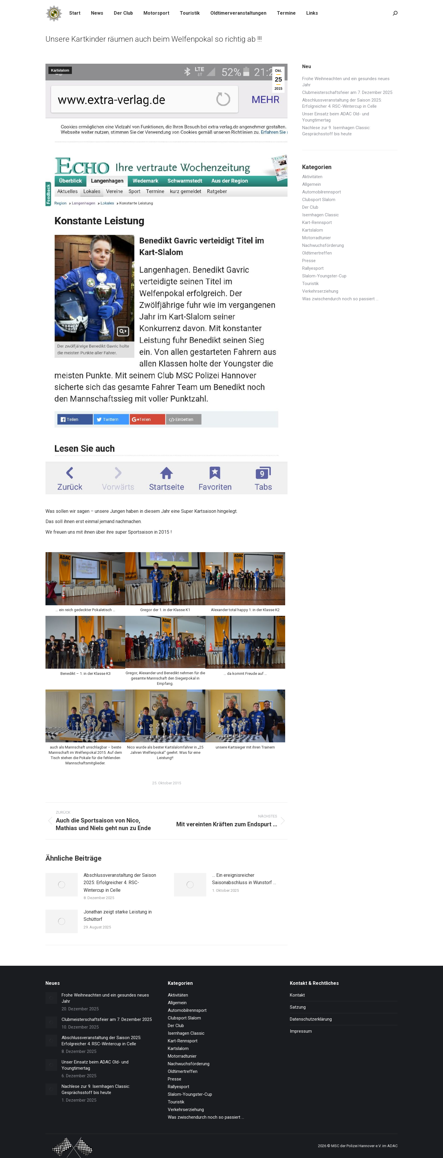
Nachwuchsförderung (323, 245)
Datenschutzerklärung (311, 1019)
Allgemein (311, 184)
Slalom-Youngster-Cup (324, 276)
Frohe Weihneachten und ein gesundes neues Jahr (346, 81)
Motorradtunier (316, 237)
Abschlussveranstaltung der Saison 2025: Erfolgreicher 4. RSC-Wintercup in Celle (120, 882)
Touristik (310, 283)
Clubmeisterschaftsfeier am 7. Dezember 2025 (347, 92)
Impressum (301, 1031)
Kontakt (297, 995)
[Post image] (61, 884)
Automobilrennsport (321, 192)
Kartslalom (60, 70)
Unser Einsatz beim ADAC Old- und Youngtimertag (335, 117)
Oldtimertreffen (317, 253)
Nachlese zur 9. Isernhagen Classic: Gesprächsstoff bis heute (336, 130)
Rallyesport (313, 268)
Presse (309, 260)
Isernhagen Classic (320, 215)
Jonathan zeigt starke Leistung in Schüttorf (118, 915)
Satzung (298, 1007)
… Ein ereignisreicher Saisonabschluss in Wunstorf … (244, 879)
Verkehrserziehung (320, 291)
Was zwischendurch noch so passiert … (340, 298)
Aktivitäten (312, 176)
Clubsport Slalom (318, 199)
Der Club (310, 207)
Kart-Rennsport (317, 222)
